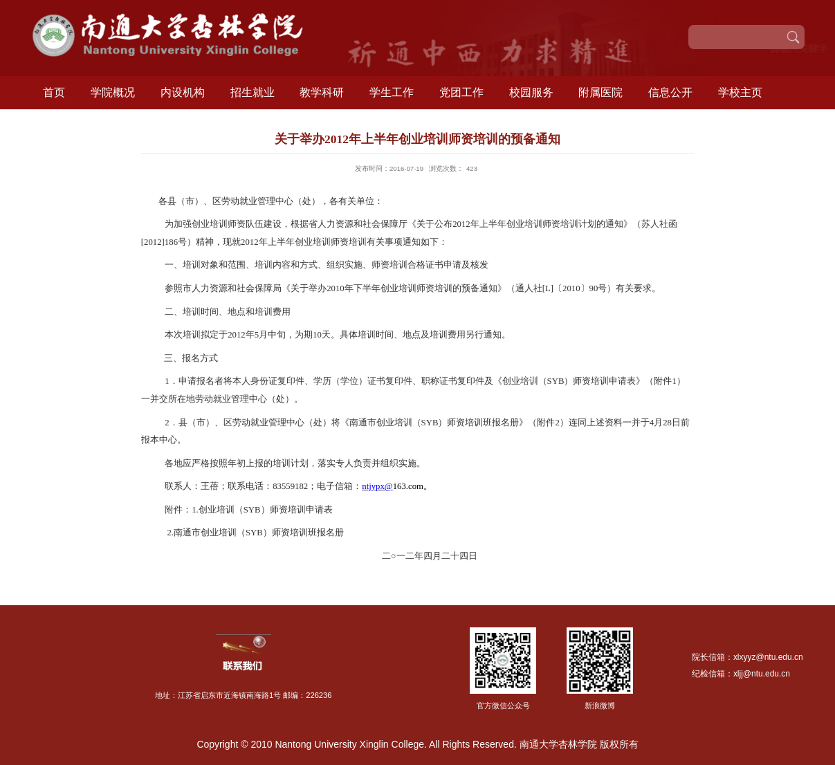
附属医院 (600, 92)
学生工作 (391, 92)
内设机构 (182, 92)
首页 (54, 92)
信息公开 (670, 92)
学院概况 (113, 92)
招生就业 (252, 92)
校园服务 (531, 92)
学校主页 (740, 92)
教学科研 (322, 92)
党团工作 (461, 92)
